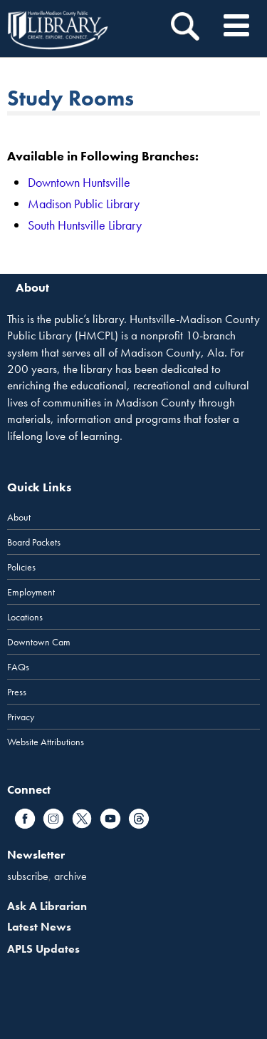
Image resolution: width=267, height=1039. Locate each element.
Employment (31, 592)
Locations (25, 617)
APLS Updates (43, 948)
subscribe (27, 876)
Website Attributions (45, 742)
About (19, 517)
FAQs (18, 667)
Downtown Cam (38, 642)
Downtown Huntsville (79, 182)
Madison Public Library (84, 203)
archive (70, 876)
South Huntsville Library (85, 225)
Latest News (39, 926)
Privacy (20, 717)
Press (16, 692)
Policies (21, 567)
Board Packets (34, 542)
